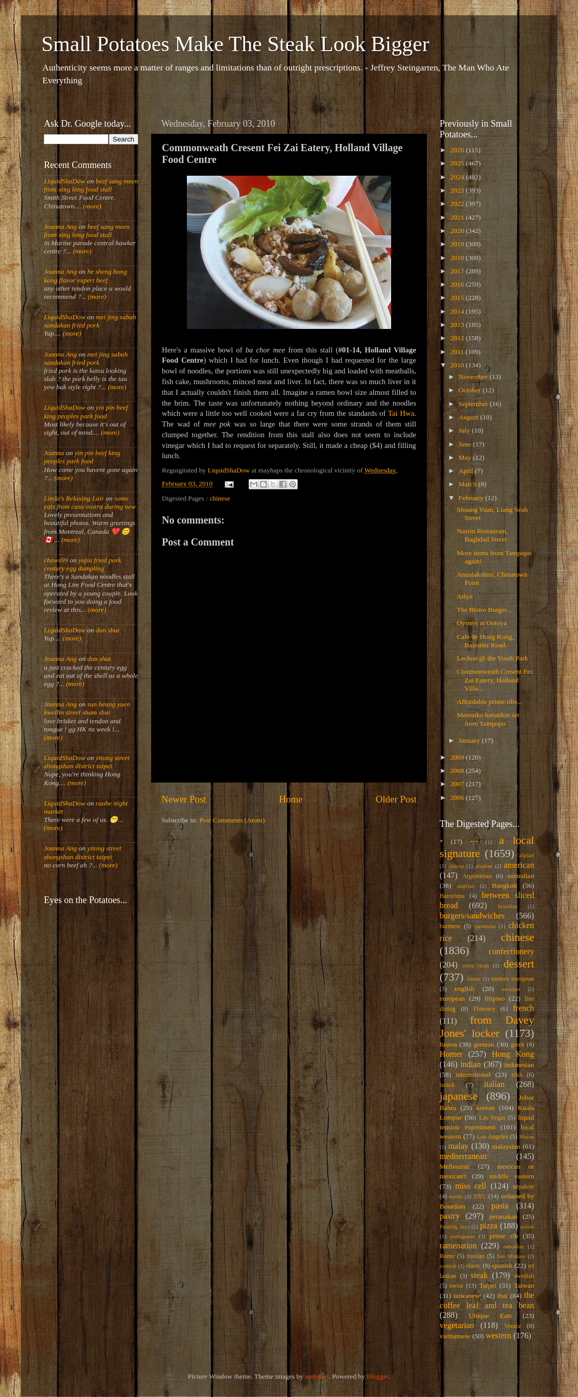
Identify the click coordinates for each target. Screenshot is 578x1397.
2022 (458, 203)
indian (470, 1064)
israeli (447, 1084)
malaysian (506, 1146)
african (456, 866)
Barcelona (452, 895)
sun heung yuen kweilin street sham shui (87, 708)
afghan (526, 855)
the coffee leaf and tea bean (487, 1300)
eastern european (512, 978)
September (474, 404)
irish (517, 1074)
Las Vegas (492, 1117)
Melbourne (455, 1166)
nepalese (523, 1186)
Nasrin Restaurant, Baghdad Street (482, 535)
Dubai (473, 979)
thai (502, 1295)
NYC (480, 1196)
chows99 (56, 560)
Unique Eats (490, 1315)
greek (517, 1044)
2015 (458, 297)
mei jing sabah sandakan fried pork (90, 321)
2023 (458, 190)
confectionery (511, 951)
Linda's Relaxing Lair (74, 498)
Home (291, 799)
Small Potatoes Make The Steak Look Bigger (235, 44)
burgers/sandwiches (472, 915)
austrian (465, 886)
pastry (450, 1216)
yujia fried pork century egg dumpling (83, 564)
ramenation (458, 1245)
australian (521, 876)
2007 (458, 784)
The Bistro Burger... (484, 609)
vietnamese (455, 1336)
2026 (458, 150)
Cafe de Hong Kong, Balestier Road (485, 641)
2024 (458, 177)
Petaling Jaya (454, 1226)
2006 (458, 797)
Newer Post (183, 799)
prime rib (504, 1236)
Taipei (488, 1285)
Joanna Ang (60, 226)
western (498, 1335)
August (469, 417)
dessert (518, 964)
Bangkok (504, 885)
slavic (473, 1265)
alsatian (483, 866)
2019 (458, 244)
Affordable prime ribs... (489, 701)
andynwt (317, 1376)
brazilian (507, 906)
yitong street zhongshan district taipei (87, 762)
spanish (502, 1265)
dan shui (107, 630)
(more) (91, 206)
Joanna (54, 453)
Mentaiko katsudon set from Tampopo (488, 719)
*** (474, 842)
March (468, 484)
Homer (451, 1054)
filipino (495, 998)
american (519, 865)
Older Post (396, 799)
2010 (458, 365)
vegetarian (457, 1325)
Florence (484, 1008)
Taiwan (524, 1285)
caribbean (485, 926)
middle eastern (512, 1176)
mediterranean (463, 1156)
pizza (488, 1225)
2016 (458, 284)
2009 (458, 757)
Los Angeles (492, 1136)
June (466, 444)
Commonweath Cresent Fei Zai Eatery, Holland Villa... (495, 680)
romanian (513, 1246)
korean (485, 1107)
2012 (458, 338)
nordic (456, 1196)
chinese (219, 498)
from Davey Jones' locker (487, 1026)
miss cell (470, 1186)
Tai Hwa (401, 413)
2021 (458, 217)
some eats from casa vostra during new (90, 502)
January (470, 740)
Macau (526, 1136)
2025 (458, 163)
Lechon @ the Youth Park (492, 658)
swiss (456, 1285)
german (483, 1044)
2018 (458, 258)
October (471, 390)
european (452, 998)
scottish (448, 1266)
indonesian (519, 1065)
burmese (450, 926)
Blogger (378, 1376)
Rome (447, 1256)
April (467, 471)
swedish (524, 1276)
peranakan (503, 1216)
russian (475, 1256)
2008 (458, 770)
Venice (512, 1326)
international (473, 1074)
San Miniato (511, 1256)
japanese (458, 1096)
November (474, 377)
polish (527, 1226)
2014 (458, 311)
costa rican (475, 965)
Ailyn (465, 596)
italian (494, 1084)
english (464, 988)
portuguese (462, 1236)
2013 (458, 324)
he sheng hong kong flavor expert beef (85, 275)
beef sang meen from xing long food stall (91, 185)
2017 (458, 271)
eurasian (511, 989)
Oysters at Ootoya (482, 623)
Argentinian (477, 876)
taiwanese (466, 1295)
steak (479, 1275)
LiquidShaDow (64, 181)
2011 (458, 352)
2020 (458, 230)
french (523, 1008)
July (465, 430)
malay (458, 1146)
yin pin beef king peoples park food (86, 411)
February (472, 498)
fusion (448, 1044)
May (466, 457)
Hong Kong (513, 1054)
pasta (500, 1206)
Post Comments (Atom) (231, 820)
